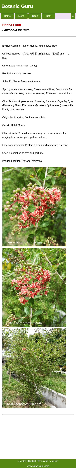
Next (48, 16)
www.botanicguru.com (38, 466)
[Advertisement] (38, 437)
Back (35, 16)
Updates (22, 461)
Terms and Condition (48, 461)
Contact (32, 461)
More (21, 16)
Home (7, 16)
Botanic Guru (17, 6)
